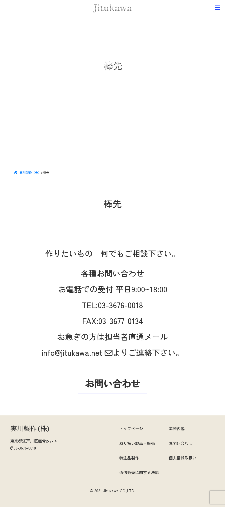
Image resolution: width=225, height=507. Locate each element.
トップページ (131, 428)
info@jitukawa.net (77, 352)
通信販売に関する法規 (139, 472)
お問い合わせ (180, 443)
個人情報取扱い (182, 458)
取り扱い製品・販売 (137, 443)
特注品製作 (129, 458)
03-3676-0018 (120, 304)
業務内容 (177, 428)
